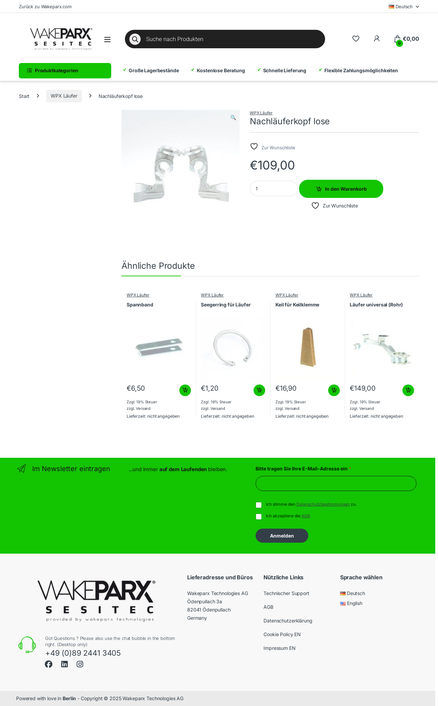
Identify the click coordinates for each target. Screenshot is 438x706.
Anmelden (282, 536)
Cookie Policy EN (282, 634)
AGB (305, 515)
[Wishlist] (356, 39)
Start (24, 96)
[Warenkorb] (406, 39)
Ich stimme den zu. (311, 504)
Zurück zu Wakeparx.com (45, 6)
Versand (143, 408)
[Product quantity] (274, 188)
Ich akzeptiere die (288, 515)
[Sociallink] (48, 663)
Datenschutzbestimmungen (323, 504)
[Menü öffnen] (107, 39)
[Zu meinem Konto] (377, 39)
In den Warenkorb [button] (185, 390)
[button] (233, 117)
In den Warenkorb (346, 189)
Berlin (69, 698)
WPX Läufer (64, 96)
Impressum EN (279, 648)
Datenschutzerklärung (287, 620)
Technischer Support (286, 593)
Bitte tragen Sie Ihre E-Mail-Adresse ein (303, 468)
